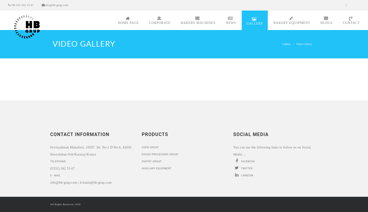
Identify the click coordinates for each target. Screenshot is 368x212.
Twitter (243, 168)
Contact (351, 20)
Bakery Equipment (291, 20)
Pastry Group (151, 161)
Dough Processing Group (160, 154)
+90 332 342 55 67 (21, 5)
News (231, 20)
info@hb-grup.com (55, 5)
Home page (128, 20)
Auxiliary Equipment (157, 168)
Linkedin (243, 175)
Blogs (327, 20)
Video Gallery (304, 44)
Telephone (58, 161)
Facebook (244, 161)
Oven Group (150, 147)
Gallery (254, 21)
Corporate (160, 20)
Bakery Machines (198, 20)
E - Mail (55, 175)
